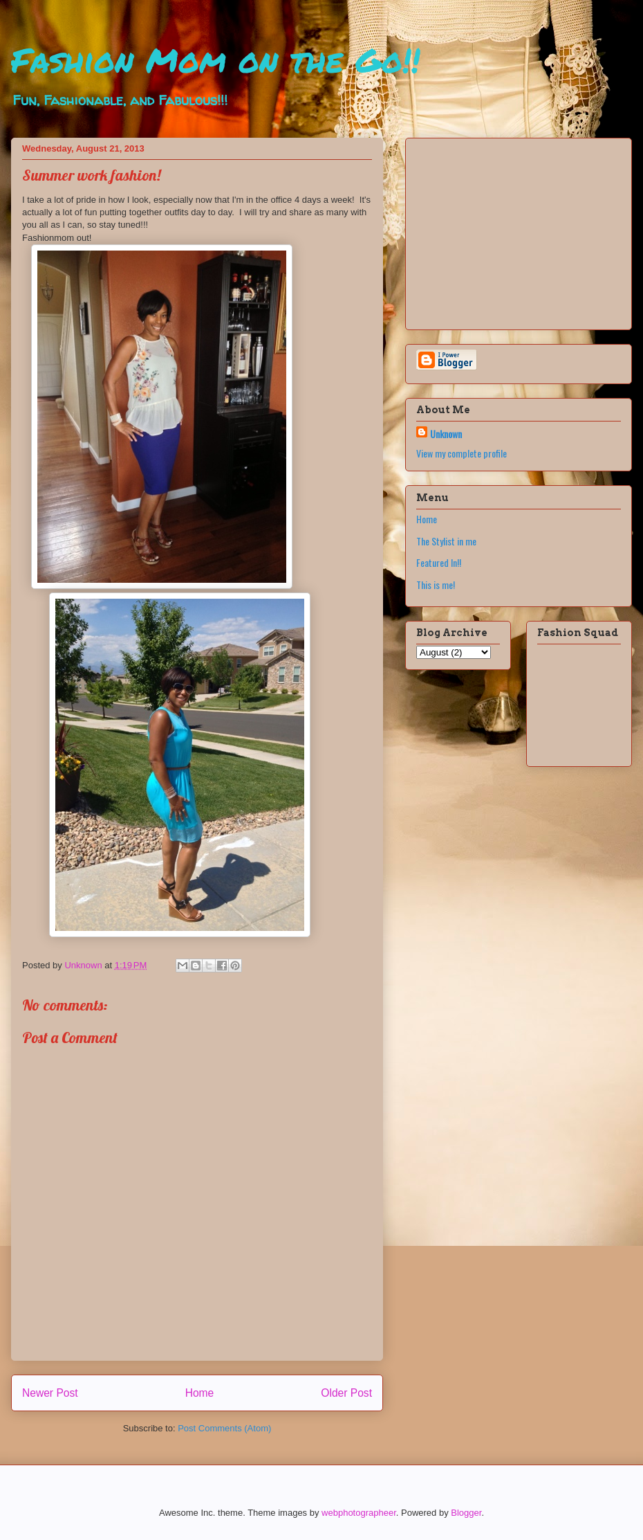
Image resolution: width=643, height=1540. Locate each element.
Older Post (346, 1393)
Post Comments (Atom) (224, 1428)
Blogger (466, 1512)
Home (199, 1393)
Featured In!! (438, 562)
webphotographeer (359, 1512)
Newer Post (50, 1393)
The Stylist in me (446, 541)
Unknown (446, 433)
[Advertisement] (502, 229)
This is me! (435, 584)
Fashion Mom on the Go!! (215, 59)
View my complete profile (461, 453)
